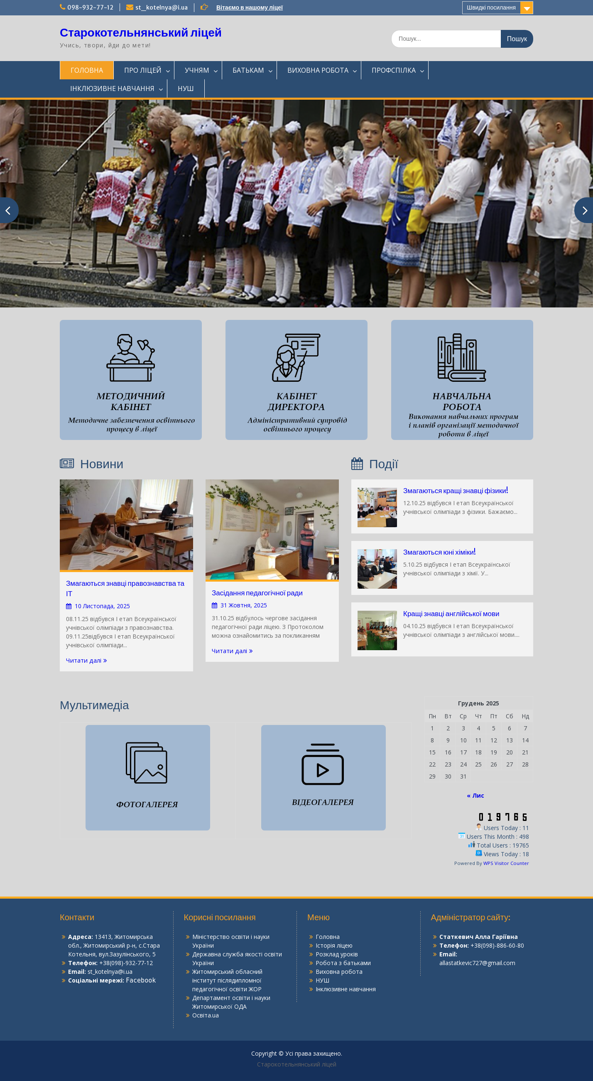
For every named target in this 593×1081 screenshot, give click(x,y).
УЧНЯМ (197, 70)
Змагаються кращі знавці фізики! (455, 490)
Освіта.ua (205, 1015)
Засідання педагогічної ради (257, 592)
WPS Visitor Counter (506, 863)
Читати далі (83, 660)
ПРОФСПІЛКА (394, 70)
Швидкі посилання (491, 7)
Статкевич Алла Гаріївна (478, 937)
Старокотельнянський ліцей (141, 32)
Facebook (141, 980)
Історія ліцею (334, 945)
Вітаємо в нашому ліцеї (249, 7)
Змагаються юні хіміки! (439, 552)
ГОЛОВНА (87, 70)
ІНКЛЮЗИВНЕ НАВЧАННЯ (112, 88)
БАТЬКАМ (248, 70)
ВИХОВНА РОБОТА (317, 70)
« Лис (475, 795)
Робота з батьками (343, 963)
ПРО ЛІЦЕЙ (143, 70)
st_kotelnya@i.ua (161, 7)
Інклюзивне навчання (346, 989)
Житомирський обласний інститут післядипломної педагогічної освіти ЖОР (227, 980)
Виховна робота (339, 971)
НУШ (186, 88)
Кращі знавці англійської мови (451, 613)
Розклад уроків (337, 954)
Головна (328, 937)
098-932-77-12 (90, 7)
